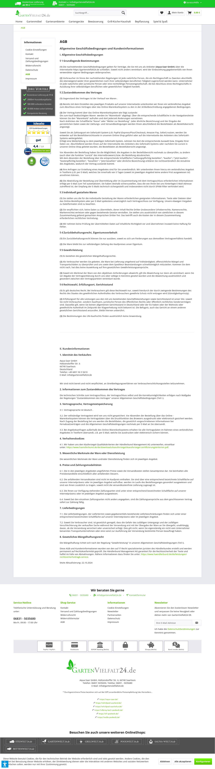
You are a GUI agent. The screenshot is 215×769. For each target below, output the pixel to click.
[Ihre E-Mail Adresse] (173, 623)
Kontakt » (63, 2)
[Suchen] (123, 13)
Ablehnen (165, 761)
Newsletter (113, 611)
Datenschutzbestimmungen (181, 629)
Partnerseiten (114, 615)
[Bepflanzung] (142, 21)
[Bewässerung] (95, 21)
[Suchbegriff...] (100, 13)
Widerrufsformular (69, 618)
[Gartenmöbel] (34, 21)
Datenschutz (32, 69)
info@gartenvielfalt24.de (82, 2)
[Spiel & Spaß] (160, 21)
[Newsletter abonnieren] (196, 623)
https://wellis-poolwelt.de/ (108, 717)
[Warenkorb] (194, 13)
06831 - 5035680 (24, 619)
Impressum (31, 78)
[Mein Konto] (175, 13)
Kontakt (29, 54)
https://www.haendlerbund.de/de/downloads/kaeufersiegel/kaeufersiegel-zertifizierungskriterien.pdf (117, 447)
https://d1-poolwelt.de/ (109, 713)
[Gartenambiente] (55, 21)
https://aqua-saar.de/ (108, 699)
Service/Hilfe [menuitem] (191, 2)
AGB (28, 74)
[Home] (18, 21)
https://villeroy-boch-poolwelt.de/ (108, 710)
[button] (4, 764)
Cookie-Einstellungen (36, 49)
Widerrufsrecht (33, 65)
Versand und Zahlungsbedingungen (37, 60)
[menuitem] (100, 13)
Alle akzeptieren (183, 761)
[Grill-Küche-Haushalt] (119, 21)
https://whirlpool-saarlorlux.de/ (108, 706)
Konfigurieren (203, 761)
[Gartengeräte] (76, 21)
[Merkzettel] (162, 13)
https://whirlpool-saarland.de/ (109, 703)
